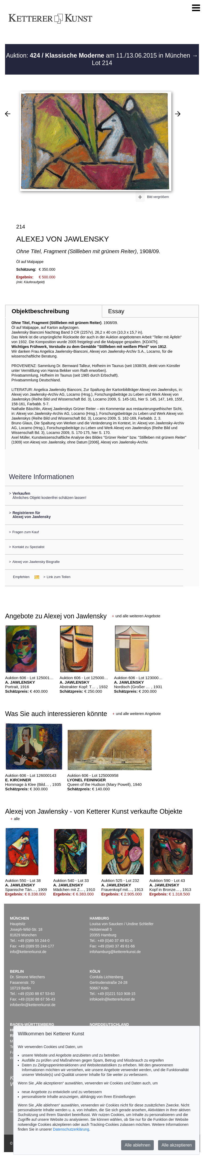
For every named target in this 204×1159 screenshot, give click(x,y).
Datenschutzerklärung (71, 1129)
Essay (116, 311)
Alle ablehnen (137, 1145)
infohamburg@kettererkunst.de (115, 952)
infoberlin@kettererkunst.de (32, 1005)
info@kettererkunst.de (28, 952)
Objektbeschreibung (40, 311)
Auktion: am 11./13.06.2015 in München (99, 55)
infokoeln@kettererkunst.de (112, 999)
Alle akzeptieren (177, 1145)
